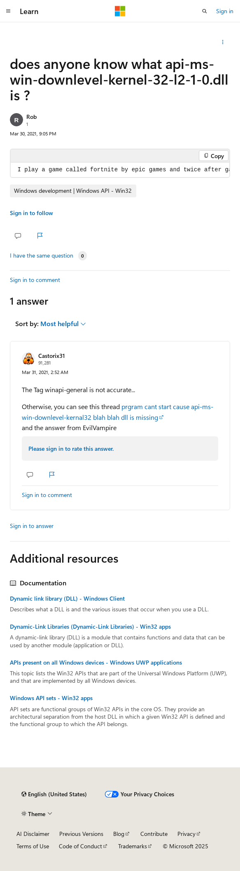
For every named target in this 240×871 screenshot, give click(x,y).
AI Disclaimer (32, 834)
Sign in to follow (31, 213)
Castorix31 (51, 356)
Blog (118, 834)
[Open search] (204, 11)
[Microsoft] (120, 11)
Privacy (186, 834)
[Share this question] (223, 42)
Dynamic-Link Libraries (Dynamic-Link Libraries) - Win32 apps (90, 626)
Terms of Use (32, 846)
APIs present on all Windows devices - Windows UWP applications (96, 662)
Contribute (154, 834)
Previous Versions (81, 834)
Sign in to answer (32, 526)
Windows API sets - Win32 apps (51, 698)
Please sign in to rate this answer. (71, 448)
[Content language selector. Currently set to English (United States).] (54, 794)
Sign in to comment (35, 280)
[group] (120, 170)
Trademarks (132, 846)
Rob (31, 117)
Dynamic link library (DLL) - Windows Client (67, 598)
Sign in (224, 11)
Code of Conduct (80, 846)
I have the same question (41, 255)
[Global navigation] (8, 11)
